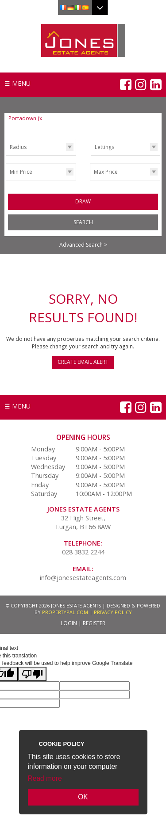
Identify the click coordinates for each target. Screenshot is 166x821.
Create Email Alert (83, 362)
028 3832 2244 (83, 552)
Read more (45, 778)
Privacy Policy (113, 612)
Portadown (25, 118)
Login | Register (83, 623)
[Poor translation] (32, 674)
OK (83, 797)
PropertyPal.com (65, 612)
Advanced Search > (83, 244)
